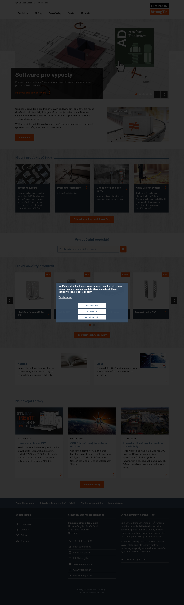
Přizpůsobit (92, 311)
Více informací (65, 297)
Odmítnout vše (92, 317)
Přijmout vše (92, 305)
